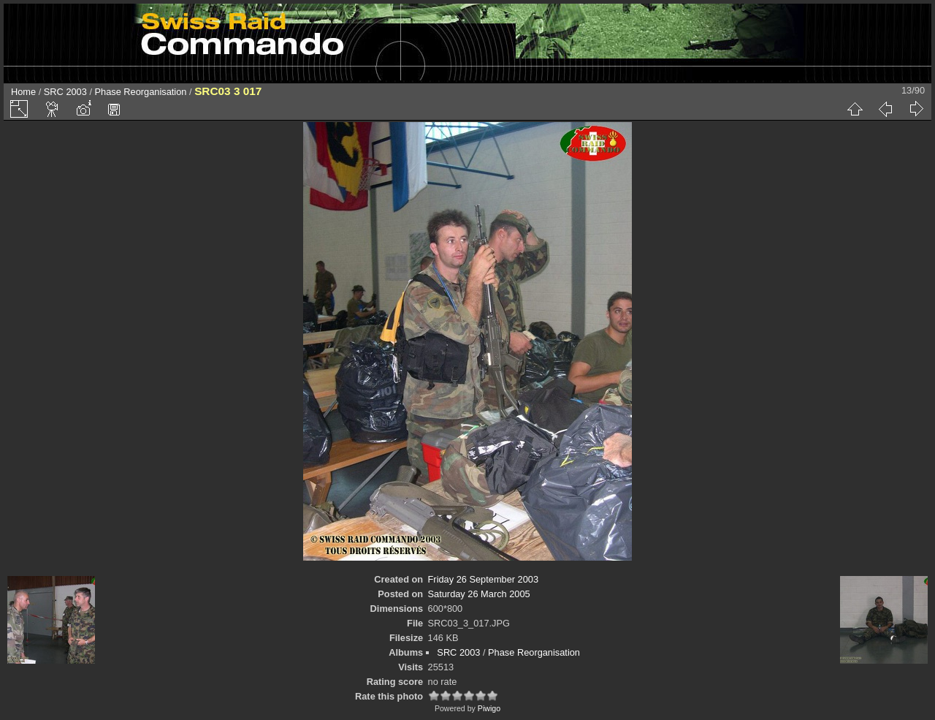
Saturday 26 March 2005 (479, 593)
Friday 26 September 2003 (483, 579)
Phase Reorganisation (141, 91)
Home (23, 91)
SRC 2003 (65, 91)
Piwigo (489, 708)
